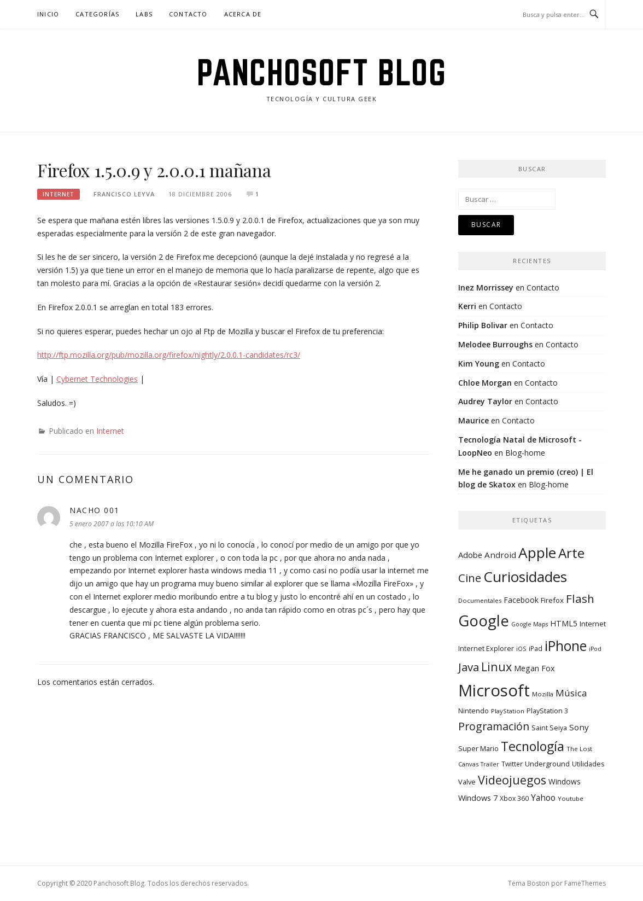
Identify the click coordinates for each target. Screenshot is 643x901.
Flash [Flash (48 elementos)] (580, 598)
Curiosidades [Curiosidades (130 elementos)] (525, 576)
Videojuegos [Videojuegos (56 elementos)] (512, 780)
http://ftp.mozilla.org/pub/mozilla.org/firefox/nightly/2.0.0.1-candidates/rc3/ (168, 355)
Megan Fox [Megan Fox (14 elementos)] (534, 668)
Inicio (48, 14)
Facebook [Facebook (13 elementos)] (521, 600)
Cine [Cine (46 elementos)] (469, 577)
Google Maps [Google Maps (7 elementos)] (529, 624)
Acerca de (243, 14)
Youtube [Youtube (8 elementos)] (570, 798)
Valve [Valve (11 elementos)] (467, 782)
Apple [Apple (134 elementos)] (537, 552)
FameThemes (585, 883)
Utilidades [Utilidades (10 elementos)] (588, 764)
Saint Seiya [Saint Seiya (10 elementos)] (549, 728)
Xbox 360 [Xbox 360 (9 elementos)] (514, 798)
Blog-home (525, 452)
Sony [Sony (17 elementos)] (579, 727)
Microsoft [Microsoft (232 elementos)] (494, 690)
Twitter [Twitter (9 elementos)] (512, 763)
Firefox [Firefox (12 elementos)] (552, 600)
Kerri (467, 306)
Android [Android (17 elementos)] (500, 554)
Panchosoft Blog (322, 72)
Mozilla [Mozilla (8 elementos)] (542, 694)
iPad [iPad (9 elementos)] (535, 648)
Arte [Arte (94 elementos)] (571, 553)
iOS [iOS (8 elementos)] (521, 648)
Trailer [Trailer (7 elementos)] (490, 764)
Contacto (188, 14)
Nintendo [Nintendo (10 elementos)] (473, 711)
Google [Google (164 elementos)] (483, 621)
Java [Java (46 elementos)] (468, 667)
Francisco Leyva (124, 194)
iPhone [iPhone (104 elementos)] (566, 645)
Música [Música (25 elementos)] (571, 693)
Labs (144, 14)
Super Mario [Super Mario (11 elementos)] (478, 748)
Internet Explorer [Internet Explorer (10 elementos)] (486, 648)
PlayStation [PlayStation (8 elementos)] (507, 711)
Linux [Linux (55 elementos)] (496, 667)
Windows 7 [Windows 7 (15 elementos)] (478, 798)
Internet (58, 194)
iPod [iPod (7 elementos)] (595, 649)
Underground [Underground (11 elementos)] (547, 764)
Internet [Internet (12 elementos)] (593, 624)
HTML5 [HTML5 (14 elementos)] (563, 623)
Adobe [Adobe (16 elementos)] (470, 554)
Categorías (97, 14)
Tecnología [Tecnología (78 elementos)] (532, 746)
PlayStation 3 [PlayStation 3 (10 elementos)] (547, 711)
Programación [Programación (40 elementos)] (493, 726)
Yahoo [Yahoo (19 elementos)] (543, 798)
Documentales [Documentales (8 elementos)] (479, 600)
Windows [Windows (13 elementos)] (564, 781)
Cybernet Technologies (97, 379)
